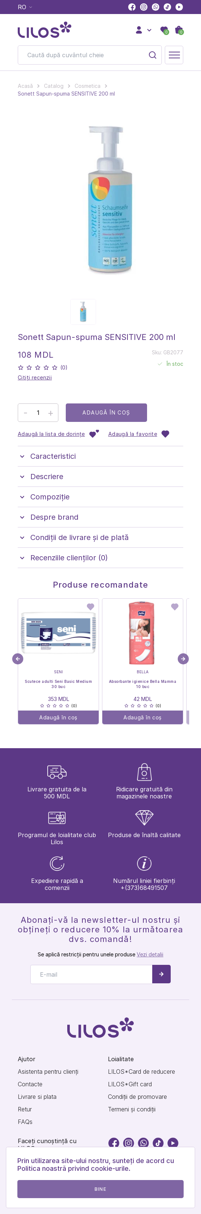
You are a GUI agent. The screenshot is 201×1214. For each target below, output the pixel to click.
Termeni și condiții (132, 1109)
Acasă (25, 86)
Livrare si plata (37, 1096)
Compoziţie (43, 496)
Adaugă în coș (106, 412)
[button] (183, 658)
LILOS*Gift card (130, 1084)
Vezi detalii (150, 954)
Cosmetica (87, 86)
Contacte (30, 1084)
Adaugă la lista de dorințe (58, 434)
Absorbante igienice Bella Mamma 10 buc (143, 684)
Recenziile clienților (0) (63, 557)
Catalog (54, 86)
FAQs (25, 1121)
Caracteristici (47, 456)
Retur (25, 1109)
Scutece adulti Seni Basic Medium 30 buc (58, 684)
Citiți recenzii (35, 377)
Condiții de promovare (137, 1096)
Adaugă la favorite (139, 434)
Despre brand (48, 517)
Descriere (40, 476)
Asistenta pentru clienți (48, 1071)
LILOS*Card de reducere (141, 1071)
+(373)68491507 (144, 887)
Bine (100, 1189)
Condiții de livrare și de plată (73, 537)
